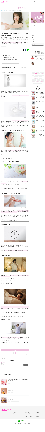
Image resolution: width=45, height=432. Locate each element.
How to (1, 46)
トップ (1, 10)
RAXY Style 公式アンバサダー (36, 73)
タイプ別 (35, 83)
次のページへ (14, 350)
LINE (37, 413)
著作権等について (25, 423)
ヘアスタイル (35, 78)
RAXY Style (4, 10)
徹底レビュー (36, 76)
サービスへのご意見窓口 (28, 413)
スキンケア (33, 28)
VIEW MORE (42, 66)
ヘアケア (33, 35)
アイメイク (33, 31)
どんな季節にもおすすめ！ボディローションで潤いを (10, 62)
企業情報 (16, 423)
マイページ (14, 412)
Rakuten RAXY (4, 2)
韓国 (33, 75)
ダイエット (42, 81)
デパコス (33, 81)
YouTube (37, 416)
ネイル (33, 37)
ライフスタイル (40, 83)
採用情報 (29, 423)
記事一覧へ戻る (14, 369)
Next (27, 354)
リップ (40, 76)
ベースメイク (33, 30)
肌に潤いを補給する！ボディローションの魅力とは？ (10, 55)
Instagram (37, 412)
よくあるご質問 (27, 412)
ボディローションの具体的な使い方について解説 (9, 59)
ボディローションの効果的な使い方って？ (8, 57)
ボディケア (13, 381)
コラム (33, 39)
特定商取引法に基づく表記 (28, 416)
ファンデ (38, 81)
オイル (12, 392)
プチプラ (40, 78)
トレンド (42, 75)
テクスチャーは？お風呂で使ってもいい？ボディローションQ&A (12, 61)
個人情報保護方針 (20, 423)
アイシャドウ (37, 75)
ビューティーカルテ (15, 413)
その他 (33, 41)
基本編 (4, 46)
